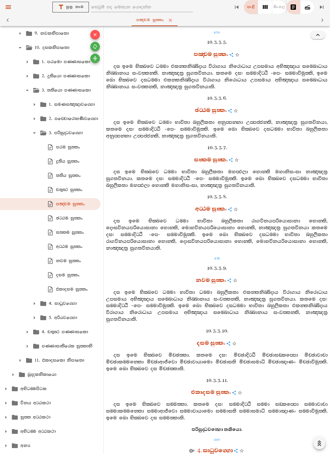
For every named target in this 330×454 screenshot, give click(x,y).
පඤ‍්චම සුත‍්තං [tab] (166, 20)
